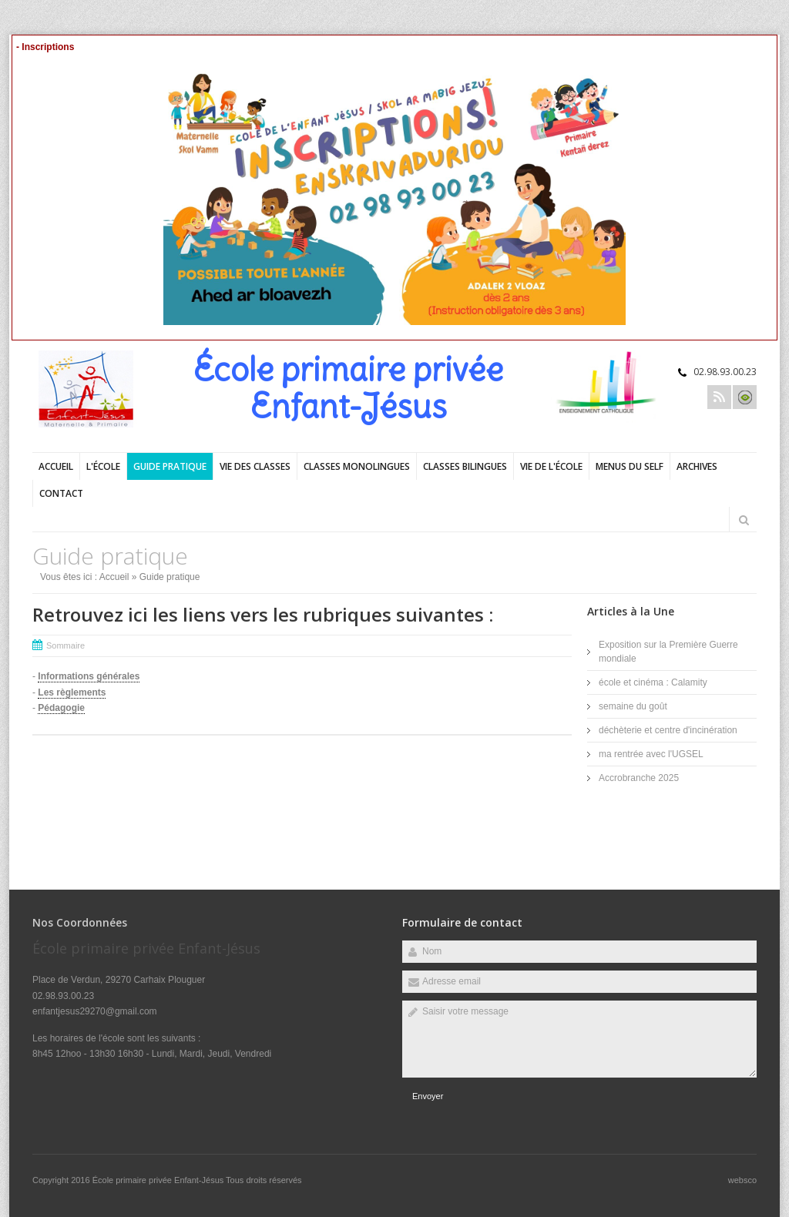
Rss (719, 397)
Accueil (56, 466)
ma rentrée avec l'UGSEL (651, 754)
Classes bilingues (465, 466)
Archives (697, 466)
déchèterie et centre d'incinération (668, 730)
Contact (61, 493)
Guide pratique (169, 466)
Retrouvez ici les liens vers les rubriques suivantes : (262, 614)
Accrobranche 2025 (639, 778)
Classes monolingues (357, 466)
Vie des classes (255, 466)
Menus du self (629, 466)
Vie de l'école (551, 466)
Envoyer (427, 1096)
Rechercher (743, 520)
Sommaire (65, 645)
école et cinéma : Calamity (653, 682)
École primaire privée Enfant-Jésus (159, 1180)
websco (742, 1180)
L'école (103, 466)
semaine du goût (633, 706)
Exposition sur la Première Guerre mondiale (668, 651)
